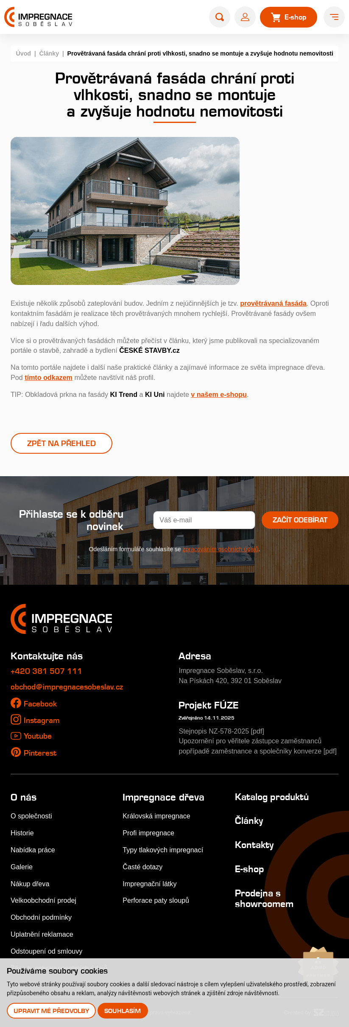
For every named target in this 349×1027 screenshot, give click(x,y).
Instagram (42, 720)
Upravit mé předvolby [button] (51, 1010)
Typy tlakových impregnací (163, 850)
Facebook (40, 703)
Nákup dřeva (30, 883)
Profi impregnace (148, 833)
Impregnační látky (149, 883)
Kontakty (254, 844)
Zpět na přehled (61, 443)
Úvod (23, 53)
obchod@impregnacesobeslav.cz (67, 686)
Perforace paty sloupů (156, 900)
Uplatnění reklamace (42, 934)
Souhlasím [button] (122, 1010)
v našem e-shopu (219, 394)
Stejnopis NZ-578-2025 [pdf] (221, 731)
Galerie (22, 867)
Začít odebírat (300, 520)
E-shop (249, 868)
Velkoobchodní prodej (43, 900)
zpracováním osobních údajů (221, 549)
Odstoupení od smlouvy (46, 951)
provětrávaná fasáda (273, 303)
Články (49, 53)
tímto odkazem (49, 377)
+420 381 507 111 (46, 671)
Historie (22, 833)
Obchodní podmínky (41, 917)
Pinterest (40, 752)
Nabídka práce (33, 850)
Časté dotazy (142, 867)
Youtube (38, 735)
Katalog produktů (272, 796)
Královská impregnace (156, 816)
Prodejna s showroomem (264, 898)
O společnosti (31, 816)
